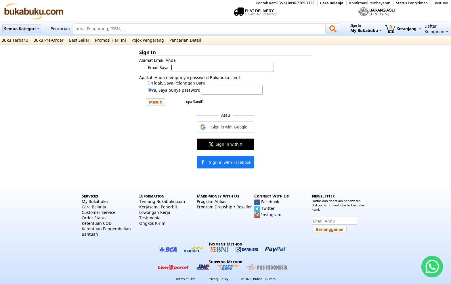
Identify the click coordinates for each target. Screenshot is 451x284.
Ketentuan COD (97, 223)
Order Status (94, 217)
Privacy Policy (218, 279)
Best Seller (79, 40)
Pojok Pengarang (147, 40)
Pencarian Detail (185, 40)
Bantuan (440, 3)
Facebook (270, 201)
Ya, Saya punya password (176, 90)
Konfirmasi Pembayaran (369, 3)
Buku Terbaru (14, 40)
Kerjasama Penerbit (158, 207)
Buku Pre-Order (48, 40)
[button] (155, 101)
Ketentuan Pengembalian (106, 228)
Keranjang (403, 28)
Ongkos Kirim (152, 223)
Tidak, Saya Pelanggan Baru (178, 83)
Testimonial (150, 217)
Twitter (268, 208)
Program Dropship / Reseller (224, 207)
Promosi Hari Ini (110, 40)
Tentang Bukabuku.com (162, 201)
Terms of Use (185, 279)
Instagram (271, 214)
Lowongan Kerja (154, 212)
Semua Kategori (21, 28)
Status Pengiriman (412, 3)
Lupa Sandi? (194, 101)
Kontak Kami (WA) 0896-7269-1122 (285, 3)
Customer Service (98, 212)
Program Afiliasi (212, 201)
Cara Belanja (331, 3)
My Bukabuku (95, 201)
